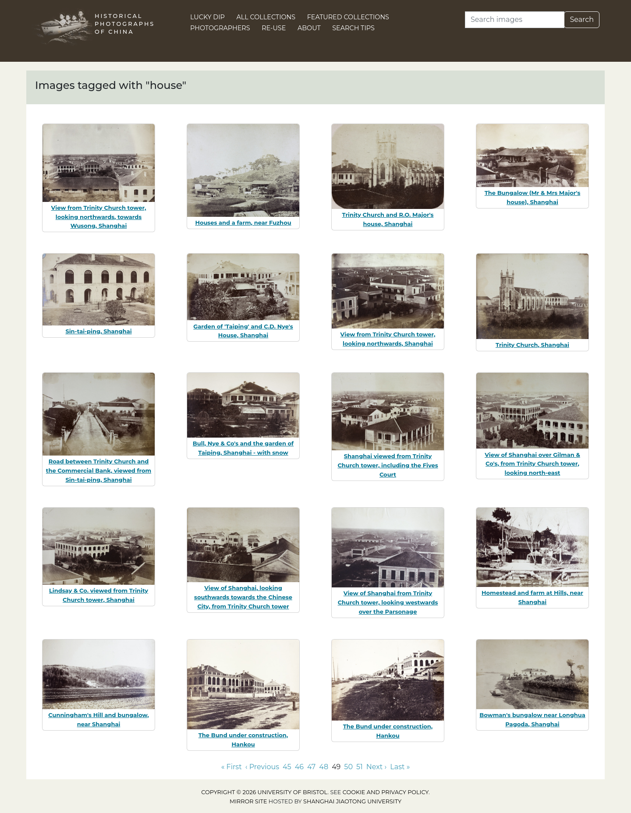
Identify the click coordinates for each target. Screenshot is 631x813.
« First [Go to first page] (231, 767)
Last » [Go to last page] (400, 767)
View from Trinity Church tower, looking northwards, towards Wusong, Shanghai (98, 217)
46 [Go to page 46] (299, 767)
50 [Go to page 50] (348, 767)
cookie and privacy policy (386, 792)
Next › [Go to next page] (376, 767)
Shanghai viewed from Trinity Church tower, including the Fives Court (387, 465)
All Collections (266, 17)
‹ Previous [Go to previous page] (262, 767)
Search (582, 19)
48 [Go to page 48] (323, 767)
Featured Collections (348, 17)
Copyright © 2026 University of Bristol (264, 792)
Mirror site (248, 801)
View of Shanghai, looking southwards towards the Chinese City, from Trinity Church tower (243, 597)
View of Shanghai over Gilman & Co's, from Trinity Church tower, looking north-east (532, 464)
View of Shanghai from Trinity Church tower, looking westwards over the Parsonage (388, 602)
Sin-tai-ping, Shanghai (98, 331)
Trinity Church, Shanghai (532, 344)
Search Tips (353, 28)
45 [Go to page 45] (287, 767)
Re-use (274, 28)
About (309, 28)
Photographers (220, 28)
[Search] (514, 19)
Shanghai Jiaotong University (352, 801)
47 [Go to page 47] (311, 767)
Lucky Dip (207, 17)
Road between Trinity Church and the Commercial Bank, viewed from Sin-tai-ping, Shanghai (98, 470)
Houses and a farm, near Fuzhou (243, 222)
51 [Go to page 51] (359, 767)
